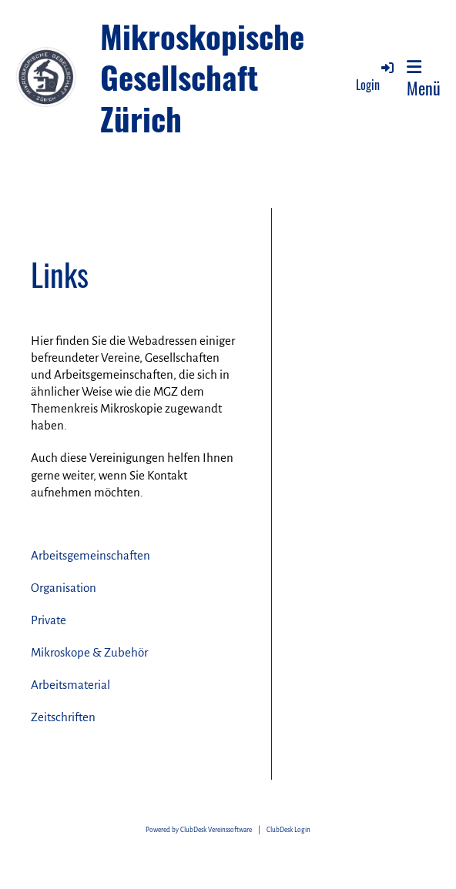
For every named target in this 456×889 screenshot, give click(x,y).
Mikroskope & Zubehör (89, 652)
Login (376, 76)
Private (48, 620)
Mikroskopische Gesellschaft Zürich (202, 77)
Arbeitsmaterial (70, 684)
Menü (424, 78)
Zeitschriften (63, 717)
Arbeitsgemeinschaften (90, 555)
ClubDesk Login (288, 830)
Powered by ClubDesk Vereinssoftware (199, 830)
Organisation (63, 587)
